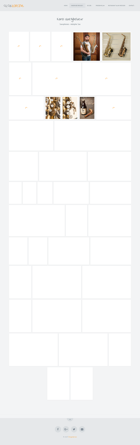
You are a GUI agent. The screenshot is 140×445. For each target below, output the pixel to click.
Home (65, 5)
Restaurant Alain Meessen (116, 5)
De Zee (89, 5)
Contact (131, 5)
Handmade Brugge (77, 5)
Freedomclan (100, 5)
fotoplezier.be (72, 437)
